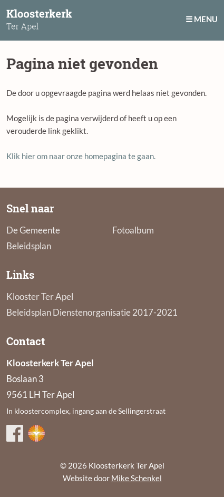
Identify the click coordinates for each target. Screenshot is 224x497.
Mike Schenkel (136, 478)
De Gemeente (33, 230)
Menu (206, 19)
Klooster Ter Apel (39, 296)
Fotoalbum (133, 230)
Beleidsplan (28, 245)
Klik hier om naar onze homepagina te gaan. (80, 156)
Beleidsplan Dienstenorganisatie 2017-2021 (92, 312)
